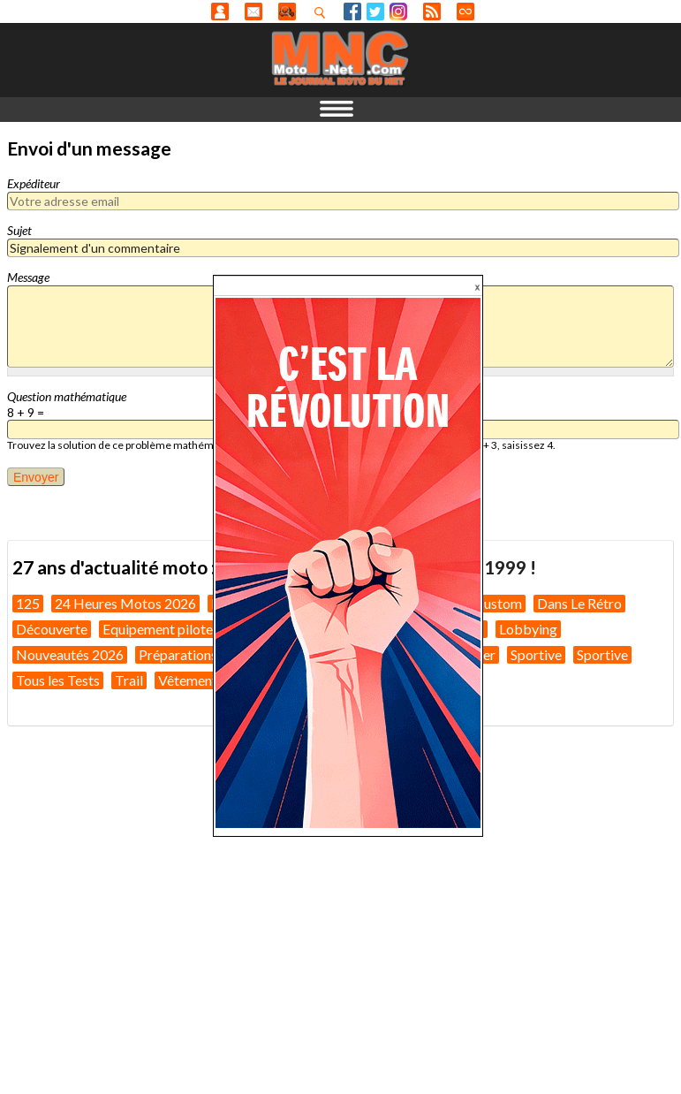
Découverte (51, 628)
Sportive (536, 654)
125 (28, 603)
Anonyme (220, 11)
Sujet (19, 230)
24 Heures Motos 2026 (125, 603)
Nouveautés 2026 (70, 654)
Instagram (398, 11)
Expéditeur (33, 183)
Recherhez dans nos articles (323, 12)
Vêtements (190, 680)
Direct (465, 11)
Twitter (375, 11)
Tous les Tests (58, 680)
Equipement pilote (157, 628)
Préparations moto (196, 654)
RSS (432, 11)
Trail (129, 680)
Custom (498, 603)
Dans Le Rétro (579, 603)
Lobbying (528, 628)
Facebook (352, 11)
